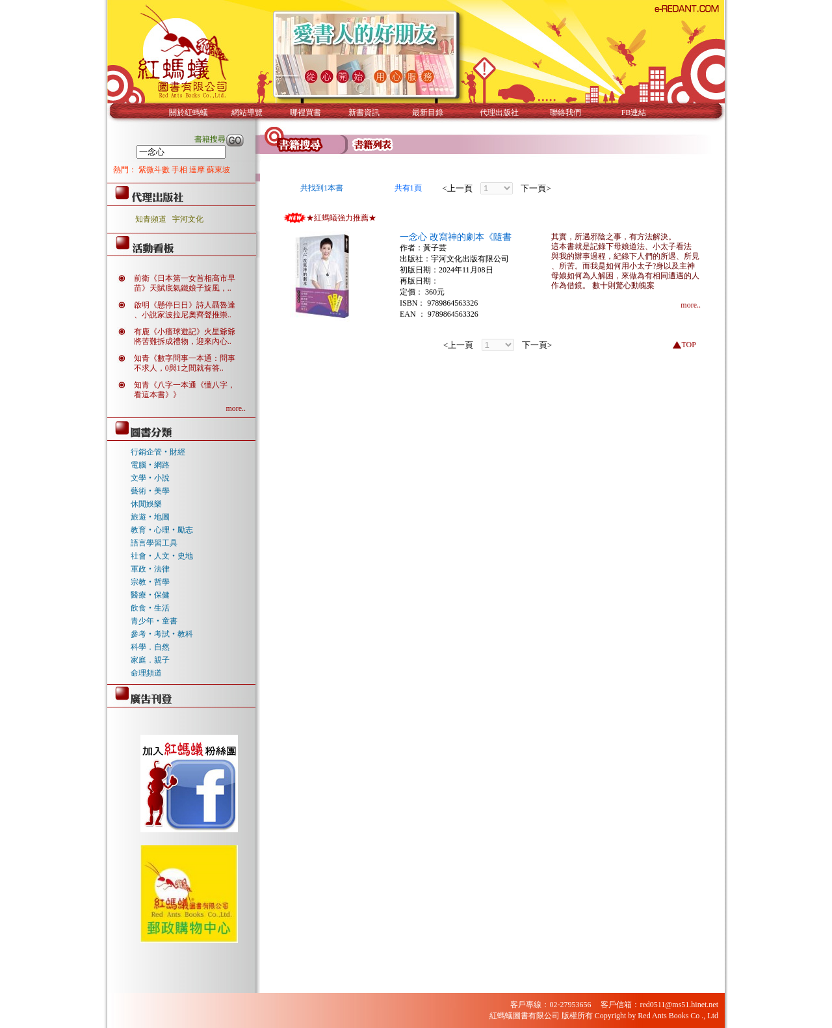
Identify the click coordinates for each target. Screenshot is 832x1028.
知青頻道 (150, 219)
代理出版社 (499, 112)
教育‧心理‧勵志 (162, 529)
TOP (688, 344)
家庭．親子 (150, 660)
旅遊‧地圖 (150, 516)
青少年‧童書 (154, 621)
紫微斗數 (155, 169)
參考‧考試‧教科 (162, 634)
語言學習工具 (154, 542)
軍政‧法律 (150, 568)
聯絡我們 (565, 112)
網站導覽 (247, 112)
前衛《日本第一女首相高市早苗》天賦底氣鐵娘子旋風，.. (184, 283)
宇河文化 (187, 219)
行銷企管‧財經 (158, 451)
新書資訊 (364, 112)
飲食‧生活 (150, 608)
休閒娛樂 (146, 503)
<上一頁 (457, 188)
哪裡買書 (305, 112)
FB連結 (634, 112)
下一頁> (536, 188)
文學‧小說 (150, 477)
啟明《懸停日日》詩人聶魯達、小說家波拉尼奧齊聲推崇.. (184, 309)
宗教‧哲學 (150, 581)
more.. (236, 408)
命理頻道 (146, 673)
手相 (180, 169)
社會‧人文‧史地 (162, 555)
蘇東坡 (218, 169)
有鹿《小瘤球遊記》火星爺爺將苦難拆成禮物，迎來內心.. (184, 336)
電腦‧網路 (150, 464)
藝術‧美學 (150, 490)
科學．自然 (150, 647)
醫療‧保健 (150, 595)
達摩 (198, 169)
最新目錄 (427, 112)
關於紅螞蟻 (188, 112)
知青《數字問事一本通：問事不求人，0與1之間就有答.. (184, 363)
